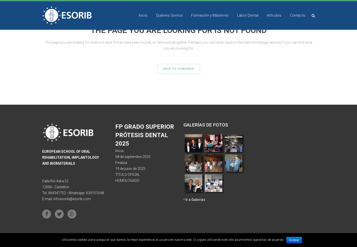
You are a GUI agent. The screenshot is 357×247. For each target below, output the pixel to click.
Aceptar (294, 240)
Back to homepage (178, 68)
